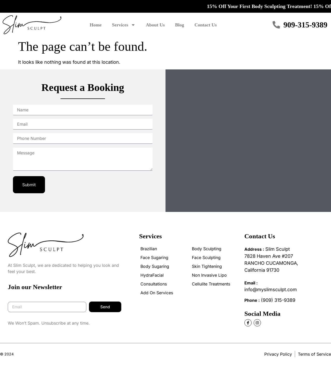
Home (96, 24)
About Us (155, 24)
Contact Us (205, 24)
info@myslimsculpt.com (270, 289)
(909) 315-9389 (278, 300)
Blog (179, 24)
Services (124, 25)
